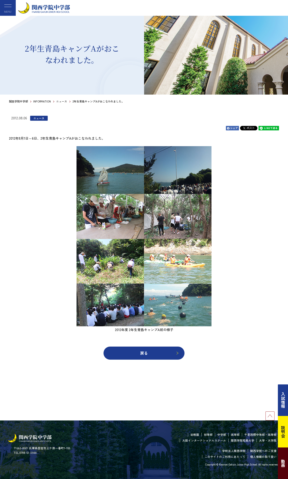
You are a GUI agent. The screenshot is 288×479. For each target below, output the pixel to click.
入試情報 (283, 400)
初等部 (208, 434)
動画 (283, 463)
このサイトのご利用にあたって (225, 456)
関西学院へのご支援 (263, 451)
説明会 (283, 432)
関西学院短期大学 (242, 440)
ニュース (61, 101)
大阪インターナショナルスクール (204, 440)
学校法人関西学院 (233, 451)
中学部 (221, 434)
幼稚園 (194, 434)
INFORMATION (42, 101)
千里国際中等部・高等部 (260, 434)
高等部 (235, 434)
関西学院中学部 (18, 101)
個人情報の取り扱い (263, 456)
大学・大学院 (268, 440)
